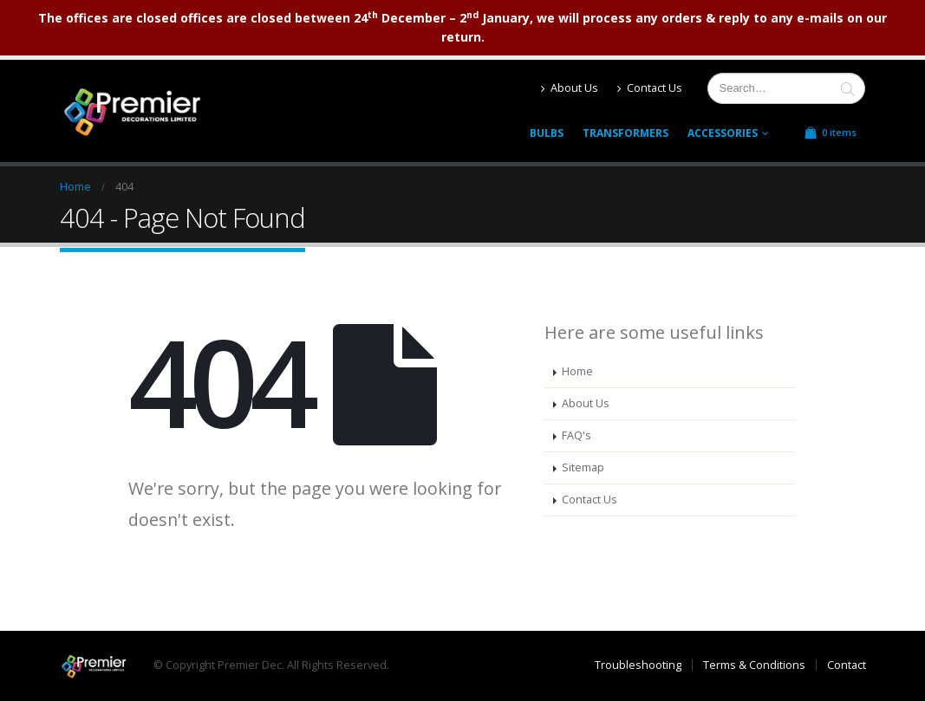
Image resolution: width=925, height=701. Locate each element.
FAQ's (576, 435)
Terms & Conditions (754, 665)
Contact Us (649, 88)
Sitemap (583, 467)
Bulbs (546, 133)
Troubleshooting (638, 665)
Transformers (625, 133)
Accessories (722, 133)
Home (577, 371)
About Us (569, 88)
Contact (846, 665)
